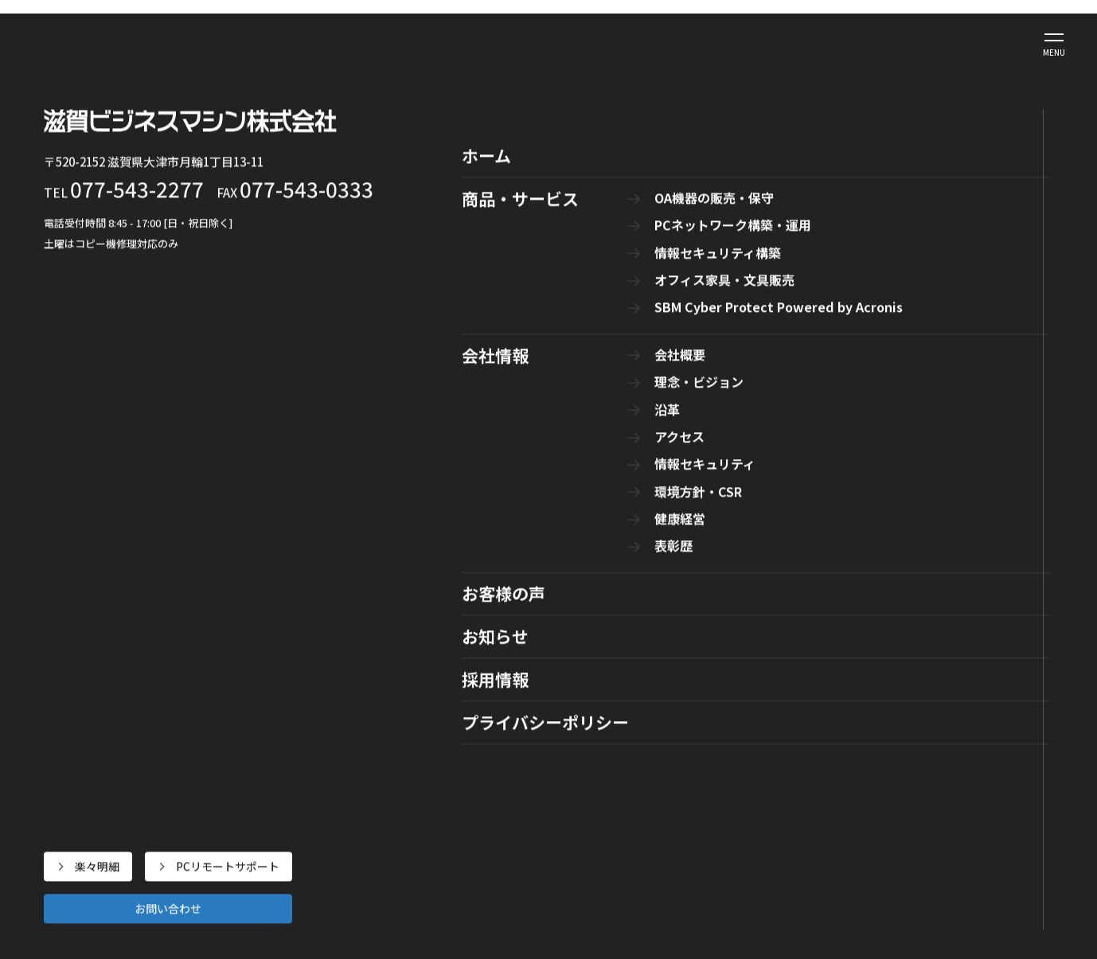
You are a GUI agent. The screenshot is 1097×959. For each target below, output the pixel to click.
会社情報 (564, 38)
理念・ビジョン (834, 750)
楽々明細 (876, 28)
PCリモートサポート (969, 28)
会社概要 (817, 723)
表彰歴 (812, 910)
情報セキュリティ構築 (554, 810)
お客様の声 (640, 38)
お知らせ (716, 38)
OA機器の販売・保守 (551, 757)
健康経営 (817, 883)
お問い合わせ (931, 49)
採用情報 (786, 38)
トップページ (536, 481)
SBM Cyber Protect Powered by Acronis (604, 863)
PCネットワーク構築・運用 (567, 784)
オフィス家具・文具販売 (560, 837)
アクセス (817, 803)
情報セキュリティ (839, 830)
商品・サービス (476, 38)
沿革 (806, 777)
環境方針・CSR (833, 856)
